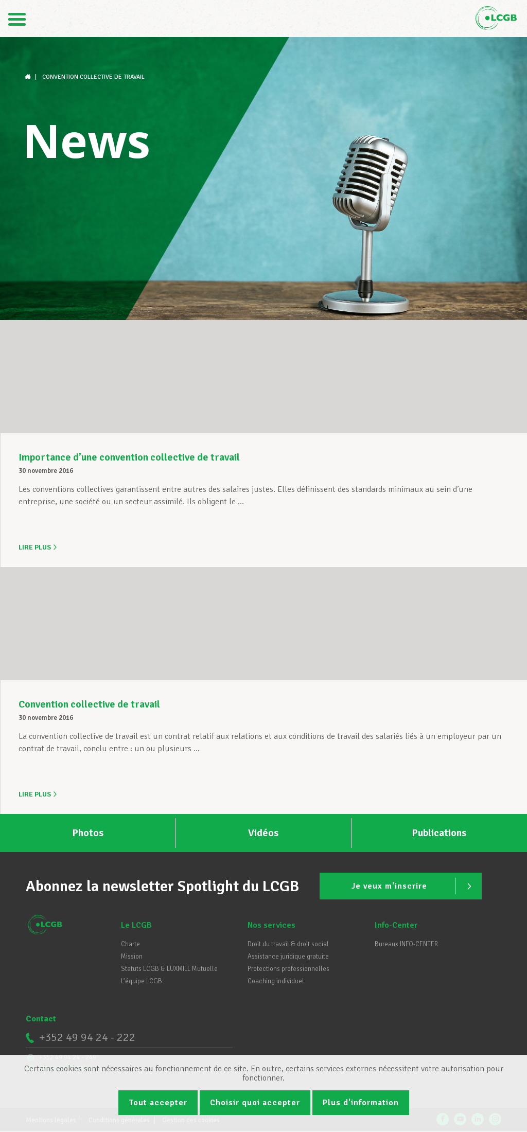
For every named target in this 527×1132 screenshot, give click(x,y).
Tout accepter (158, 1103)
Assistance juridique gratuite (288, 954)
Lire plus (39, 547)
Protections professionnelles (288, 967)
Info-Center (396, 923)
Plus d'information (361, 1103)
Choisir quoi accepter (255, 1103)
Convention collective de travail (89, 703)
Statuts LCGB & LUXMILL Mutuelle (169, 967)
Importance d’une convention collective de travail (129, 457)
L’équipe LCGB (141, 979)
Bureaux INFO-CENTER (406, 942)
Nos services (271, 923)
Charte (130, 942)
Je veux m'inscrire (413, 884)
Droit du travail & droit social (288, 942)
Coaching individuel (276, 979)
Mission (132, 954)
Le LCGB (136, 923)
